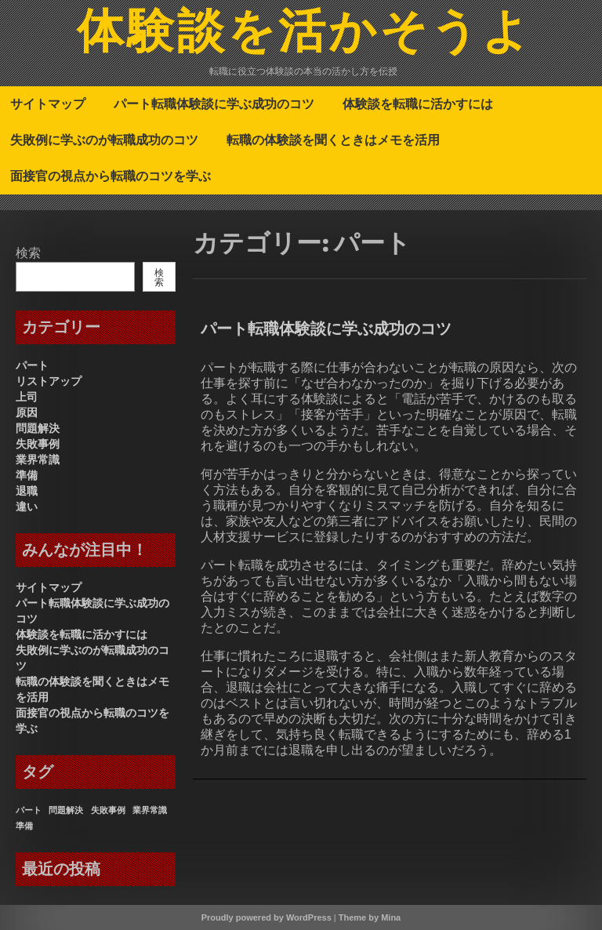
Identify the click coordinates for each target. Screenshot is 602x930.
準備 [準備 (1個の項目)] (24, 825)
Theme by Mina (370, 917)
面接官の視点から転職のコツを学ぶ (110, 175)
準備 (27, 475)
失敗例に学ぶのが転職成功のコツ (104, 139)
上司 (27, 397)
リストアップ (49, 381)
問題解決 (38, 428)
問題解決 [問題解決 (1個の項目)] (66, 810)
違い (27, 506)
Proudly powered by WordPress (266, 917)
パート (32, 365)
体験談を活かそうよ (304, 34)
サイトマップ (47, 103)
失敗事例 (38, 444)
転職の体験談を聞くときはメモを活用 (333, 139)
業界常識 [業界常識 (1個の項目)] (149, 810)
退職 (27, 491)
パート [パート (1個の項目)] (29, 810)
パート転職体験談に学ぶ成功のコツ (214, 103)
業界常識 (38, 459)
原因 (27, 412)
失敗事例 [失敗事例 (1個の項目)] (108, 810)
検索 (28, 253)
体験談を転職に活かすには (418, 103)
